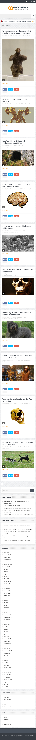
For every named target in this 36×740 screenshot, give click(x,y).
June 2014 (6, 687)
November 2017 (7, 588)
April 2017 (6, 605)
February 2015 (7, 667)
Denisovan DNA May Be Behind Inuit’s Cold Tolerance (16, 227)
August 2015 (7, 653)
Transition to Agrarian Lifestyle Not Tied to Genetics (17, 400)
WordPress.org (7, 724)
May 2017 (6, 603)
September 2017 (8, 593)
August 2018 (7, 567)
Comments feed (7, 722)
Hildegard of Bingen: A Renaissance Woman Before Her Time (18, 514)
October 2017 (7, 591)
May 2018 (6, 574)
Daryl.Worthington (11, 317)
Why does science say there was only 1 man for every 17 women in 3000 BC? (16, 32)
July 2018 (6, 569)
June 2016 (6, 629)
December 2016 (7, 615)
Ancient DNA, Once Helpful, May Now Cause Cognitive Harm (16, 185)
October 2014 (7, 677)
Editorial (6, 702)
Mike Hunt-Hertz (8, 525)
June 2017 (6, 600)
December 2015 (7, 643)
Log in (5, 717)
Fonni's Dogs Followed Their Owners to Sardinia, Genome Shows (16, 314)
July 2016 (6, 627)
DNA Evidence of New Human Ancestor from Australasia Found (17, 357)
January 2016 (7, 641)
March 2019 (6, 552)
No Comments (14, 232)
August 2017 (7, 595)
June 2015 (6, 658)
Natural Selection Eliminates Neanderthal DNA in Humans (17, 270)
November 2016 (7, 617)
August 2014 (7, 682)
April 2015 (6, 663)
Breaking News (26, 35)
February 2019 (7, 555)
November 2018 (7, 562)
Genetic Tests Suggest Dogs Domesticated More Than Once (17, 443)
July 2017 (6, 598)
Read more (5, 83)
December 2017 (7, 586)
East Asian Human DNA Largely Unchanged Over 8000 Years (13, 142)
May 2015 (6, 660)
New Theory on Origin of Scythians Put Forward (16, 100)
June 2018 (6, 571)
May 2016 (6, 631)
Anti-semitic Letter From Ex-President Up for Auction (20, 529)
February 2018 (7, 581)
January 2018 (7, 583)
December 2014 (7, 672)
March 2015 (6, 665)
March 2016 (6, 636)
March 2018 (6, 579)
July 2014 (6, 684)
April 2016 (6, 634)
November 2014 (7, 675)
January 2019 (7, 557)
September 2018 (8, 564)
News (5, 704)
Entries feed (6, 719)
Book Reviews (7, 697)
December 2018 (7, 559)
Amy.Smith (9, 35)
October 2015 (7, 648)
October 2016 (7, 619)
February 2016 (7, 639)
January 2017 (7, 612)
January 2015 (7, 670)
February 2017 (7, 610)
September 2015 (8, 651)
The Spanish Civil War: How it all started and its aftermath (17, 508)
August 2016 (7, 624)
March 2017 (6, 607)
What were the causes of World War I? (13, 505)
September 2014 (8, 679)
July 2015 (6, 655)
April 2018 (6, 576)
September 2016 (8, 622)
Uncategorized (7, 707)
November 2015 (7, 646)
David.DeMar (10, 103)
